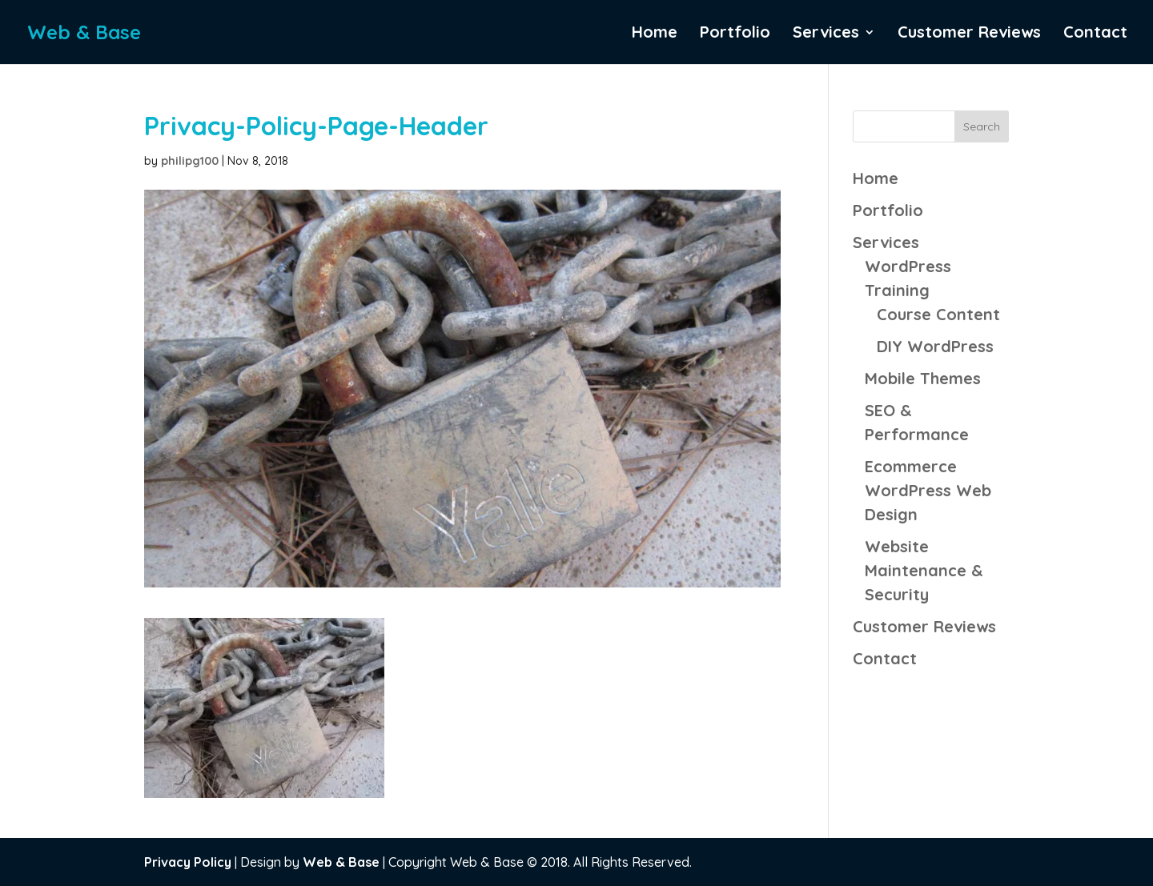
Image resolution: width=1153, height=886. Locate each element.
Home (654, 34)
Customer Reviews (969, 34)
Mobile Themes (923, 378)
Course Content (938, 314)
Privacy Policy (187, 862)
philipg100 (190, 161)
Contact (1095, 34)
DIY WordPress (935, 346)
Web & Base (341, 862)
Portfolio (735, 34)
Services (826, 34)
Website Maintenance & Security (924, 570)
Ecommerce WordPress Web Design (928, 490)
